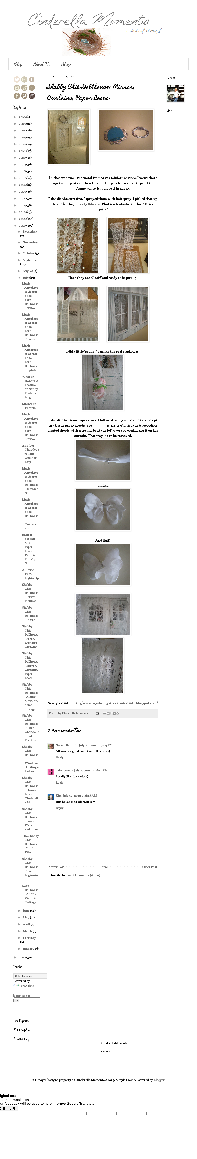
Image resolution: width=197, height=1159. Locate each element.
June (26, 911)
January (29, 949)
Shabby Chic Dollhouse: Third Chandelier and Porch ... (30, 728)
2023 (22, 137)
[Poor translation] (12, 1108)
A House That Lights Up (30, 574)
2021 (22, 151)
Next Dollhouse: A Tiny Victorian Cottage (30, 894)
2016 (22, 185)
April (27, 924)
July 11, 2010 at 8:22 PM (91, 770)
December (30, 231)
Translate (23, 986)
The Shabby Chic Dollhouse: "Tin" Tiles (30, 844)
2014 (22, 198)
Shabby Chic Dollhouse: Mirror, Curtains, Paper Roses (30, 666)
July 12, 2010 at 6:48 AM (80, 796)
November (30, 242)
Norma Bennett (67, 745)
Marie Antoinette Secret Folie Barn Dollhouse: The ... (30, 327)
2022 (22, 144)
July (26, 278)
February (29, 938)
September (30, 260)
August (28, 271)
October (29, 253)
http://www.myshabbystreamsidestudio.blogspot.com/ (115, 703)
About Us (42, 64)
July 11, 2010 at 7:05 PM (95, 745)
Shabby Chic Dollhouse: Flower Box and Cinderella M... (30, 790)
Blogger (159, 1080)
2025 (22, 124)
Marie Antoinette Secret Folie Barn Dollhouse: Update (30, 358)
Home (103, 867)
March (28, 931)
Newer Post (56, 867)
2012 (22, 212)
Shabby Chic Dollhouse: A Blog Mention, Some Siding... (30, 697)
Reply (59, 757)
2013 (22, 205)
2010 (22, 225)
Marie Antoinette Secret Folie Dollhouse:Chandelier (30, 481)
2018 (22, 171)
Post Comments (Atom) (83, 875)
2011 (22, 219)
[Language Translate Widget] (30, 976)
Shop (66, 64)
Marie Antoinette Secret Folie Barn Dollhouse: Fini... (30, 296)
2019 (22, 164)
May (26, 917)
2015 (22, 191)
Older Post (149, 867)
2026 (22, 117)
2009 (22, 957)
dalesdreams (64, 770)
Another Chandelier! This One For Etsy (30, 454)
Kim (59, 796)
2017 (22, 178)
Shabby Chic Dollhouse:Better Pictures (30, 593)
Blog (18, 64)
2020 (22, 158)
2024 (22, 130)
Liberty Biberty (87, 204)
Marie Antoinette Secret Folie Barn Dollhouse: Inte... (30, 427)
